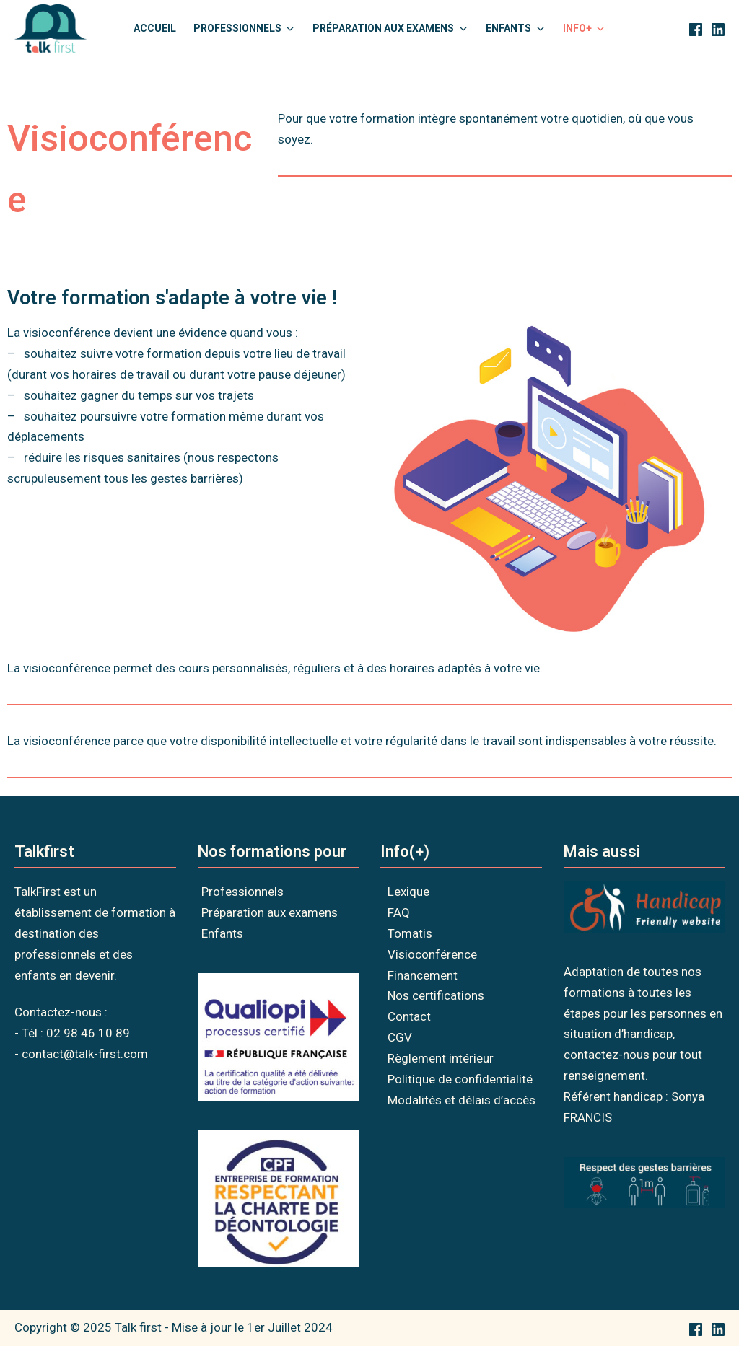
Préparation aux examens (269, 912)
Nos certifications (436, 995)
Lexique (408, 891)
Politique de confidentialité (460, 1079)
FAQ (399, 912)
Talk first (138, 1327)
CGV (400, 1037)
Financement (423, 975)
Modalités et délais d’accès (461, 1100)
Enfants (222, 933)
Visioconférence (432, 954)
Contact (409, 1016)
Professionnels (242, 891)
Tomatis (410, 933)
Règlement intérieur (441, 1058)
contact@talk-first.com (85, 1054)
